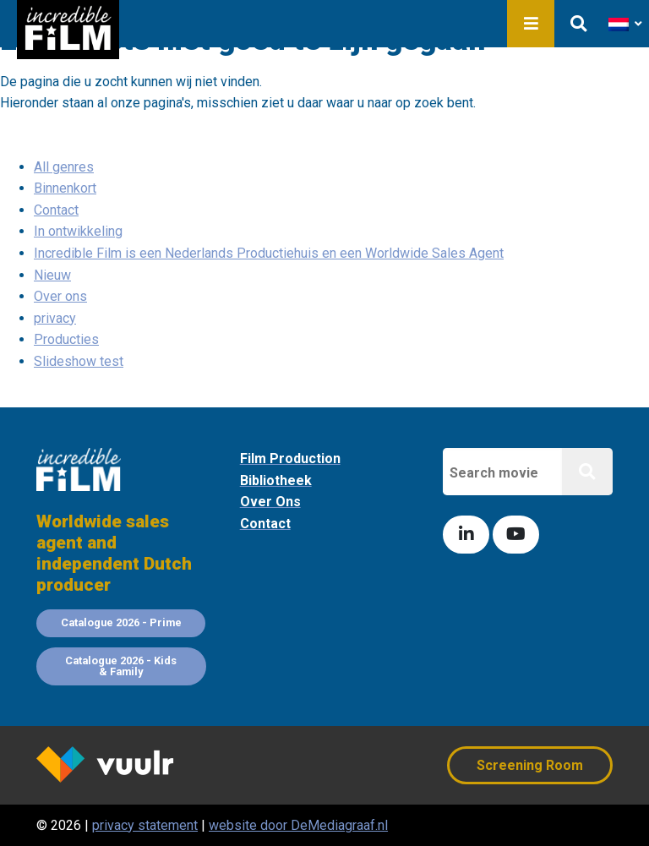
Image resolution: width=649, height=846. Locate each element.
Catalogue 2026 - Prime (121, 622)
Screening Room (530, 765)
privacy (55, 318)
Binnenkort (65, 188)
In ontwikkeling (78, 231)
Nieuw (52, 275)
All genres (64, 167)
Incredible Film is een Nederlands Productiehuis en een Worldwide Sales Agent (269, 253)
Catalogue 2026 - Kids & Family (121, 666)
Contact (56, 210)
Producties (66, 339)
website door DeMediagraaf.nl (298, 825)
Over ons (60, 296)
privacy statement (145, 825)
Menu (530, 23)
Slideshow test (78, 361)
